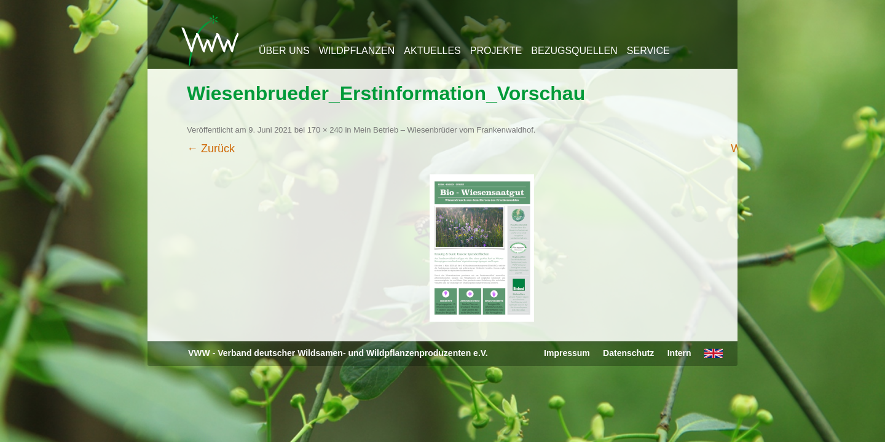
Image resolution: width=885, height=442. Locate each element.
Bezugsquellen (574, 50)
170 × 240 (325, 129)
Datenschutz (628, 353)
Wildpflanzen (357, 50)
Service (648, 50)
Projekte (496, 50)
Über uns (284, 50)
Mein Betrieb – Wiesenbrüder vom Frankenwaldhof (443, 129)
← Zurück (211, 148)
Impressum (567, 353)
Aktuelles (432, 50)
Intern (679, 353)
